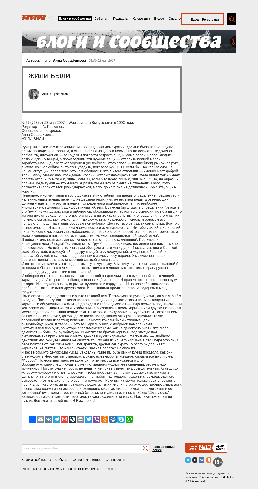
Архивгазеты (220, 448)
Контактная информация (48, 468)
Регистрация (211, 19)
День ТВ (113, 468)
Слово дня (141, 18)
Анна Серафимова (69, 60)
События (101, 18)
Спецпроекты (179, 18)
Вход (195, 19)
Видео (159, 18)
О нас (25, 468)
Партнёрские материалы (83, 468)
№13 (205, 447)
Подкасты (121, 18)
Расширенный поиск (163, 448)
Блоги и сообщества (75, 18)
